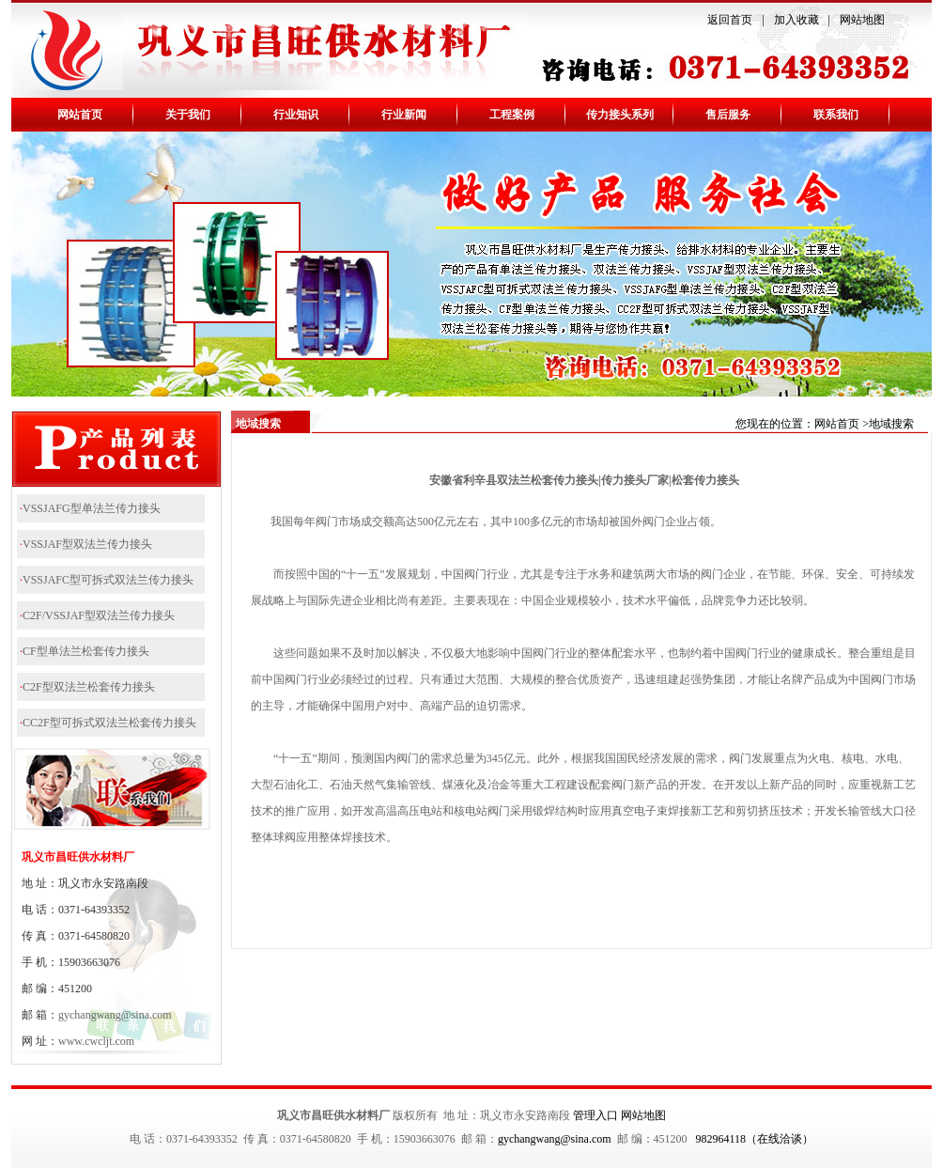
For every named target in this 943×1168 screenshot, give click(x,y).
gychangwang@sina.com (115, 1014)
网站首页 (79, 114)
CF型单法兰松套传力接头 (86, 651)
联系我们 (835, 114)
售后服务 (727, 114)
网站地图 (862, 19)
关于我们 (187, 114)
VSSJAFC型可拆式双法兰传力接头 (108, 579)
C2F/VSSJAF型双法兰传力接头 (99, 615)
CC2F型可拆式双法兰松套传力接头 (109, 722)
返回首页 (729, 19)
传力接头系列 (620, 114)
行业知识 (295, 114)
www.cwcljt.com (96, 1041)
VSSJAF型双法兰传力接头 (87, 544)
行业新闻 (403, 114)
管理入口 (595, 1115)
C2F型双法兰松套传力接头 (89, 686)
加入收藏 (796, 19)
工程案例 (511, 114)
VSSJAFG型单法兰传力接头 (92, 508)
